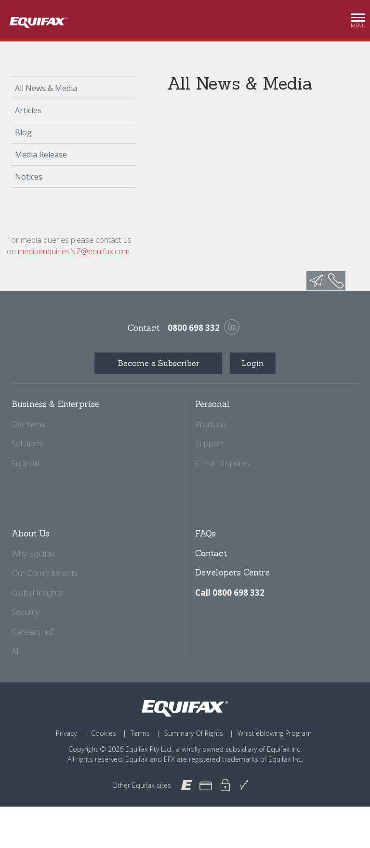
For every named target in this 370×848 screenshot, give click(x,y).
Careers (33, 631)
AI (15, 650)
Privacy (66, 733)
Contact (211, 553)
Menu (358, 20)
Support (26, 463)
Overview (28, 424)
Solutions (27, 443)
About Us (30, 533)
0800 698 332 (194, 327)
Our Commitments (45, 572)
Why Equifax (33, 553)
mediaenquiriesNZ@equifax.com (74, 251)
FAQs (205, 533)
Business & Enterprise (55, 404)
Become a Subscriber (158, 363)
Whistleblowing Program (275, 733)
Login (252, 363)
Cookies (103, 733)
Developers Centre (232, 572)
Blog (23, 132)
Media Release (41, 154)
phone (335, 280)
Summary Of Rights (193, 733)
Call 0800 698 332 (229, 592)
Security (26, 611)
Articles (28, 110)
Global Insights (37, 592)
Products (211, 424)
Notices (28, 176)
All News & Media (46, 88)
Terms (140, 733)
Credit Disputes (222, 463)
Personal (212, 404)
